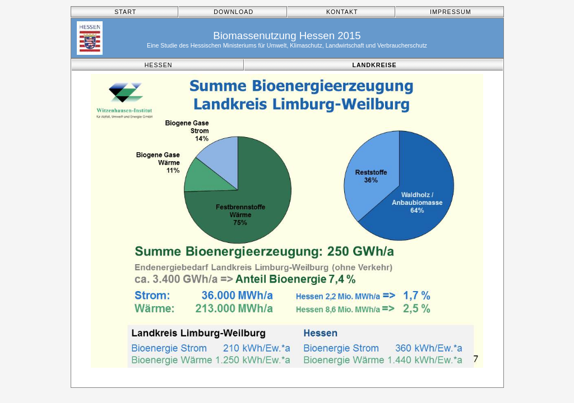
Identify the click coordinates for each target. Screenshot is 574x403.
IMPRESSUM (450, 11)
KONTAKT (342, 11)
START (125, 11)
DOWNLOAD (233, 11)
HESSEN (159, 65)
